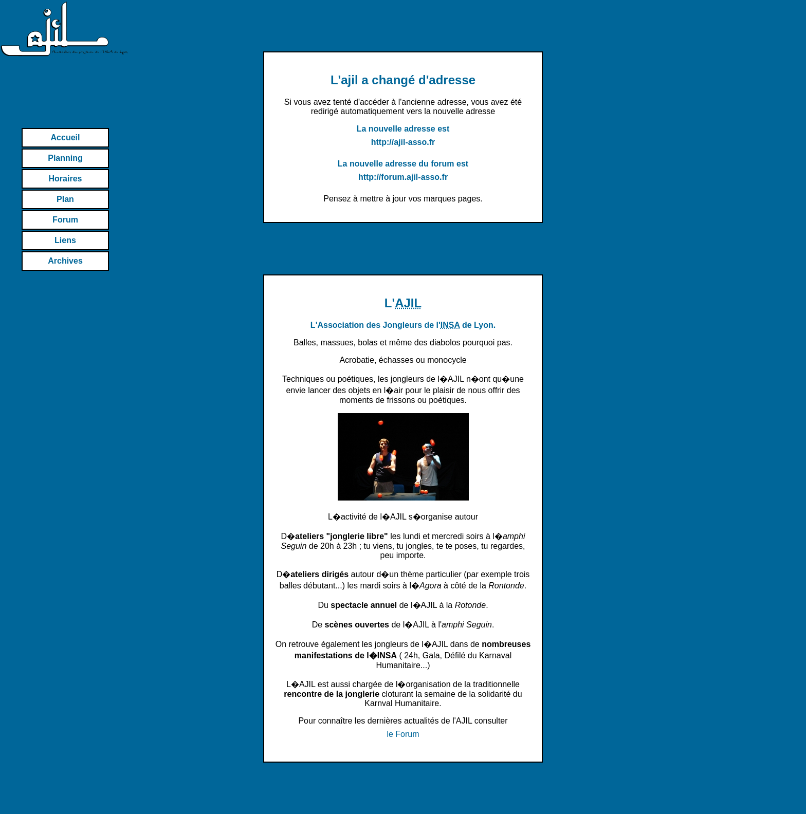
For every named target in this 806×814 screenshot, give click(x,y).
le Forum (403, 734)
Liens (65, 240)
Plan (65, 199)
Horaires (65, 178)
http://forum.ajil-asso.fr (403, 177)
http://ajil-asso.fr (403, 142)
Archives (65, 260)
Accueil (65, 137)
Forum (65, 219)
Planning (65, 158)
